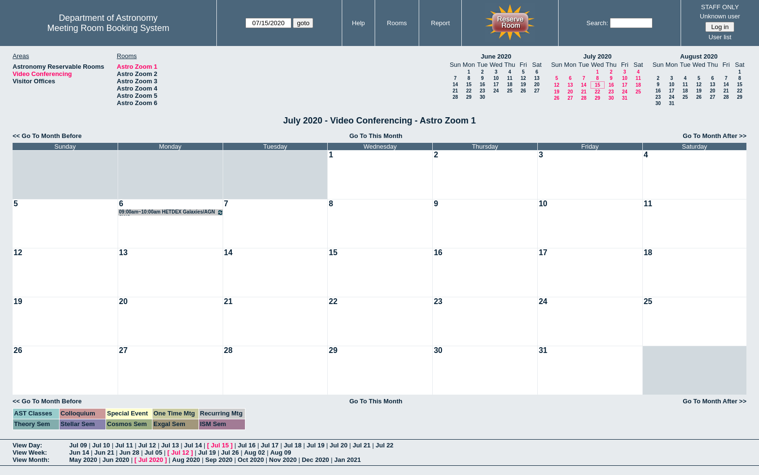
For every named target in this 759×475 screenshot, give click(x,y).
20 (536, 84)
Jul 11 (124, 445)
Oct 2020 (251, 459)
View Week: (30, 452)
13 (536, 78)
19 (523, 84)
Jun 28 (129, 452)
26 (523, 90)
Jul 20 (339, 445)
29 (468, 97)
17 (496, 84)
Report (440, 23)
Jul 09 (78, 445)
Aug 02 (254, 452)
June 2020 (496, 56)
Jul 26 (230, 452)
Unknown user (720, 16)
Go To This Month (376, 135)
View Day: (27, 445)
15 (468, 84)
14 (455, 84)
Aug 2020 (186, 459)
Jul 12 (147, 445)
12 (523, 78)
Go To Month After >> (714, 135)
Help (358, 23)
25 (509, 90)
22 (468, 90)
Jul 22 (385, 445)
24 (496, 90)
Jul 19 (316, 445)
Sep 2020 (218, 459)
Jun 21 (104, 452)
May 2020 (83, 459)
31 (624, 98)
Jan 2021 (347, 459)
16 (482, 84)
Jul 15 (220, 445)
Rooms (397, 23)
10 (496, 78)
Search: (597, 23)
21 (455, 90)
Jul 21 (362, 445)
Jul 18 (293, 445)
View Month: (31, 459)
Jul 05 (153, 452)
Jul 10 (101, 445)
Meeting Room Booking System (108, 28)
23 (482, 90)
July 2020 (597, 56)
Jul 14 (193, 445)
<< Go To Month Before (47, 135)
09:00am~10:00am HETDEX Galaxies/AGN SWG (171, 212)
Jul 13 (170, 445)
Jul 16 (247, 445)
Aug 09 (280, 452)
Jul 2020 (150, 459)
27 (536, 90)
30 (482, 97)
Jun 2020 (115, 459)
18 (509, 84)
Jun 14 (79, 452)
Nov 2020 (283, 459)
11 (509, 78)
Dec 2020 (315, 459)
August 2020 (698, 56)
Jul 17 (270, 445)
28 (455, 97)
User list (720, 37)
